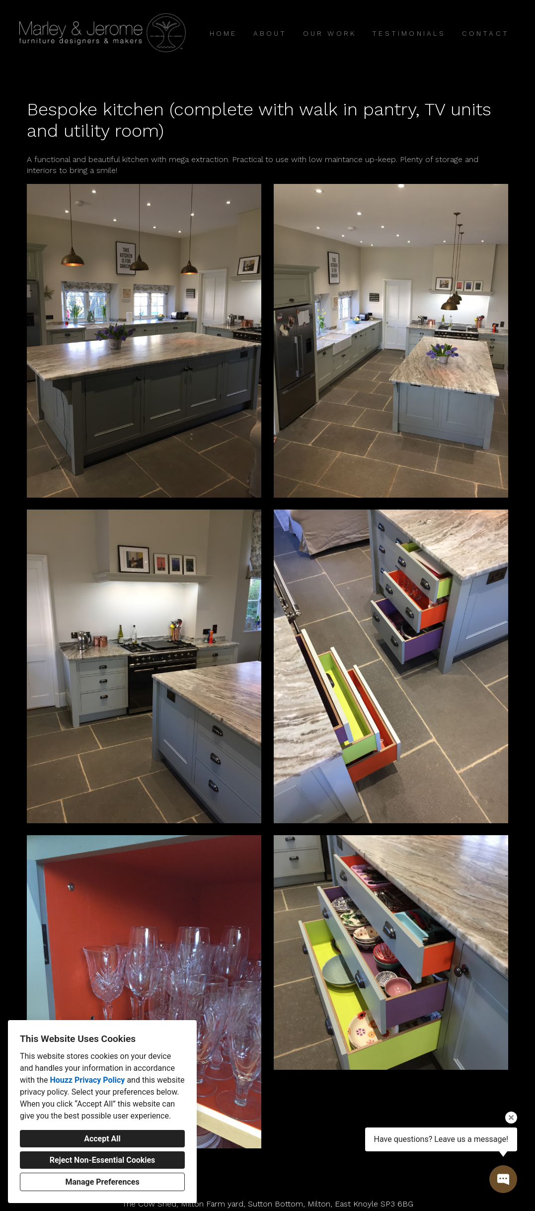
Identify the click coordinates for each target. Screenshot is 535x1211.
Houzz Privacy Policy (87, 1080)
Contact (485, 33)
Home (223, 33)
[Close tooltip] (511, 1118)
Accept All (102, 1138)
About (270, 33)
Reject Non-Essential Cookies (102, 1160)
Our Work (330, 33)
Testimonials (409, 33)
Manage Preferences (102, 1182)
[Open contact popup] (503, 1179)
